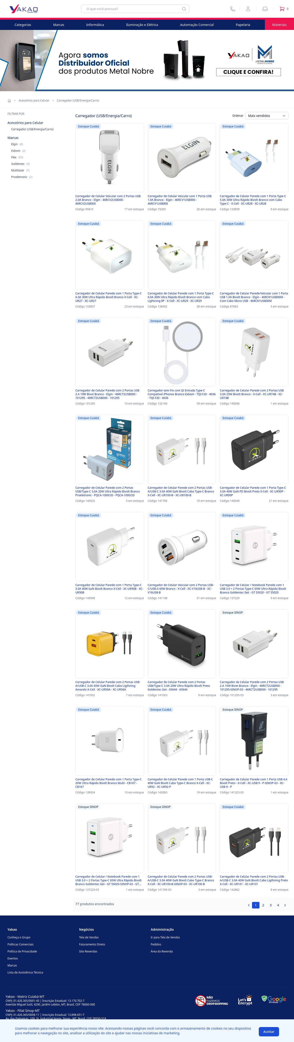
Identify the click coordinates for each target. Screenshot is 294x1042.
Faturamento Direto (92, 944)
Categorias (23, 24)
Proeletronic (21, 177)
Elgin (17, 144)
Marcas (58, 24)
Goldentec (20, 164)
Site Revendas (88, 951)
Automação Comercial (197, 24)
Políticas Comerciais (20, 944)
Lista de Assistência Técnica (25, 972)
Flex (17, 157)
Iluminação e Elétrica (142, 24)
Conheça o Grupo (18, 937)
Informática (95, 24)
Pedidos (156, 944)
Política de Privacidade (22, 951)
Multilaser (20, 170)
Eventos (12, 958)
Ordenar (237, 116)
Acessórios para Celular (34, 100)
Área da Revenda (162, 951)
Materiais (279, 24)
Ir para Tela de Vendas (165, 937)
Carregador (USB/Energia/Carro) (32, 129)
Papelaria (243, 24)
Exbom (18, 151)
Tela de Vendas (89, 937)
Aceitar (268, 1031)
